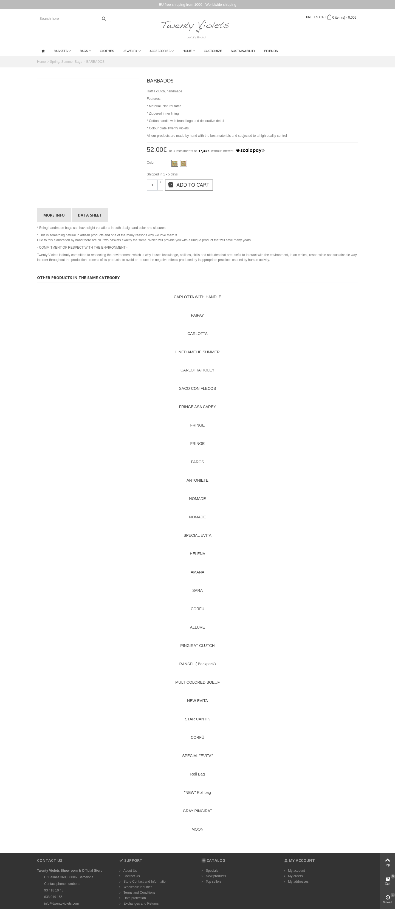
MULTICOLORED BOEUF (197, 682)
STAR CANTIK (197, 719)
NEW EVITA (197, 700)
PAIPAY (197, 315)
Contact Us (131, 876)
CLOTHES (107, 51)
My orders (295, 876)
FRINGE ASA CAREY (197, 407)
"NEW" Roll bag (197, 792)
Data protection (134, 898)
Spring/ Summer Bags (66, 62)
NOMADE (197, 498)
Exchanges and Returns (141, 903)
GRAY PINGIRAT (197, 811)
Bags (84, 51)
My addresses (298, 882)
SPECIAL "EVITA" (197, 756)
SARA (197, 590)
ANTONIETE (197, 480)
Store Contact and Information (145, 882)
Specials (211, 871)
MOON (197, 829)
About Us (130, 871)
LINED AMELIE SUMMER (197, 352)
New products (215, 876)
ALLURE (197, 627)
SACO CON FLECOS (197, 388)
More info (54, 215)
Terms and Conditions (139, 892)
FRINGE (197, 425)
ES (316, 17)
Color (151, 162)
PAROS (197, 462)
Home (187, 51)
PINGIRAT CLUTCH (197, 645)
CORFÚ (197, 609)
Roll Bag (197, 774)
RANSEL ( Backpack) (197, 664)
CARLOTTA (197, 333)
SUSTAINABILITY (243, 51)
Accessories (159, 51)
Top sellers (213, 882)
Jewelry (130, 51)
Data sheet (90, 215)
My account (296, 871)
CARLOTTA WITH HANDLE (197, 297)
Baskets (60, 51)
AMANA (197, 572)
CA (321, 17)
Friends (271, 51)
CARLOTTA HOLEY (197, 370)
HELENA (197, 554)
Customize (213, 51)
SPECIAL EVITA (197, 535)
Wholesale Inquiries (137, 887)
